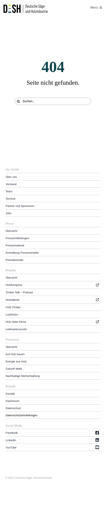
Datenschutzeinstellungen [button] (21, 415)
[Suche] (18, 101)
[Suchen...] (53, 101)
